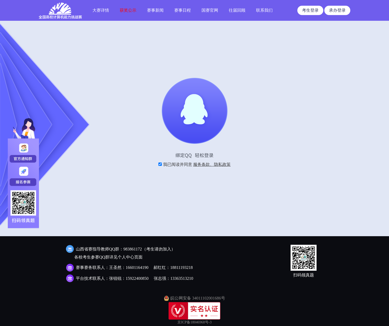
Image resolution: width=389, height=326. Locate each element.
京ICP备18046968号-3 (194, 322)
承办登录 (337, 10)
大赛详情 (100, 10)
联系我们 (264, 10)
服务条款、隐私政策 (212, 164)
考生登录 (310, 10)
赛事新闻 (155, 10)
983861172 (132, 249)
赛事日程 (182, 10)
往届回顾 (237, 10)
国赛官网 (210, 10)
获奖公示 (128, 10)
